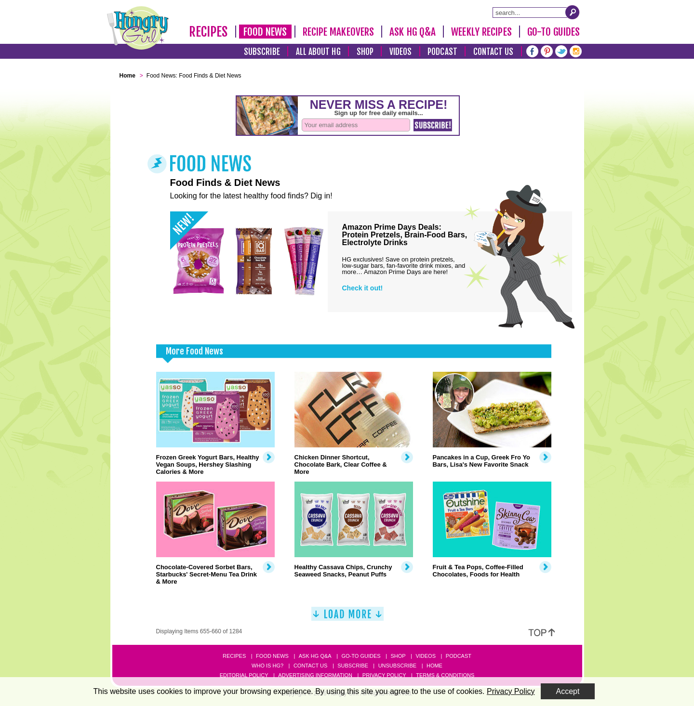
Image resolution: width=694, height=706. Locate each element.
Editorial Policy (244, 675)
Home (434, 665)
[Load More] (347, 617)
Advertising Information (315, 675)
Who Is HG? (267, 665)
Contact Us (493, 52)
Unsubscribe (397, 665)
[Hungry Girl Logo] (138, 28)
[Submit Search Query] (572, 12)
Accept (568, 691)
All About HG (318, 52)
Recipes (208, 32)
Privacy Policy (384, 675)
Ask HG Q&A (412, 32)
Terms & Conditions (445, 675)
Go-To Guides (553, 32)
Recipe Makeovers (338, 32)
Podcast (442, 52)
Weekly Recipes (481, 32)
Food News (265, 32)
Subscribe (262, 52)
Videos (400, 52)
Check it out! (362, 288)
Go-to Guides (360, 656)
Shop (365, 52)
